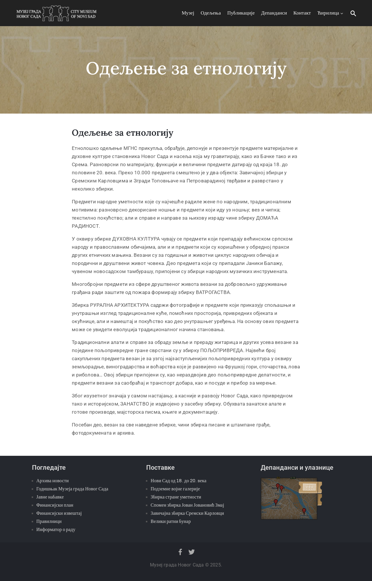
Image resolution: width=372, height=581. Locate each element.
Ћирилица (330, 13)
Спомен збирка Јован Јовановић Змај (187, 505)
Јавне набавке (50, 496)
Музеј (188, 13)
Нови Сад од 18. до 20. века (178, 480)
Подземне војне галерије (175, 488)
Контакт (302, 13)
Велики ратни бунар (171, 521)
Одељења (211, 13)
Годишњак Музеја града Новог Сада (72, 488)
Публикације (241, 13)
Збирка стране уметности (176, 496)
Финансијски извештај (59, 513)
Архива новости (52, 480)
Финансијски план (54, 505)
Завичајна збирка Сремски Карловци (187, 513)
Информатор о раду (55, 529)
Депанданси (274, 13)
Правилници (49, 521)
